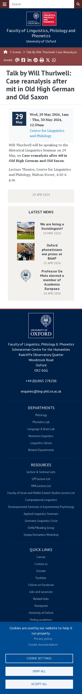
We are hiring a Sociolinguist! (52, 226)
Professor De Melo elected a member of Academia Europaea (52, 280)
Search (78, 4)
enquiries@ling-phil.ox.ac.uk (41, 391)
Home (5, 51)
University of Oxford (41, 41)
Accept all (39, 684)
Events (17, 52)
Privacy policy (43, 639)
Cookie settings (39, 658)
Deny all (39, 671)
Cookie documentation (43, 644)
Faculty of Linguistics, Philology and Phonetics (41, 33)
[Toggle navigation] (4, 4)
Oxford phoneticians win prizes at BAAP (52, 251)
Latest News (41, 211)
